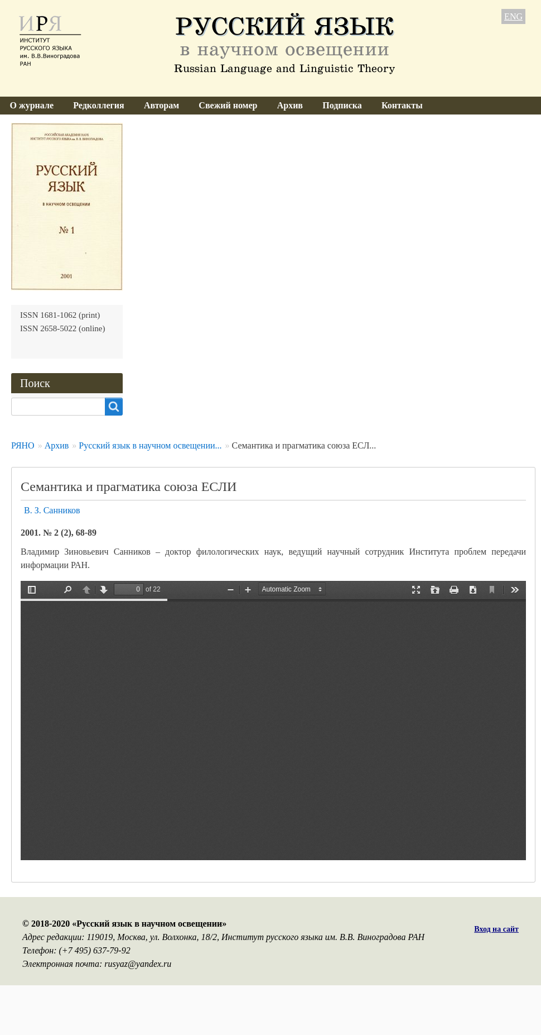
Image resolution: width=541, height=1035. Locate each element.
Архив (290, 105)
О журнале (32, 105)
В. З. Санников (52, 510)
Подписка (342, 105)
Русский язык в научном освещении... (150, 445)
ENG (513, 16)
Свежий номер (228, 105)
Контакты (402, 105)
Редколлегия (98, 105)
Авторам (161, 105)
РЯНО (23, 445)
